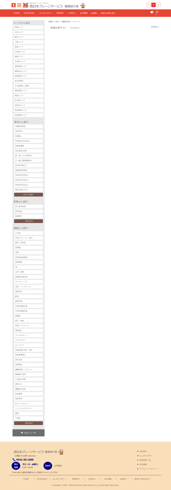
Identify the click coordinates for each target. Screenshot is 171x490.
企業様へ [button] (123, 479)
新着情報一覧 (145, 460)
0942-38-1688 (23, 459)
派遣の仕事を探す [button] (141, 479)
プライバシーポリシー (149, 469)
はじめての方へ (45, 13)
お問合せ (72, 13)
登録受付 (60, 13)
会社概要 (84, 13)
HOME (16, 13)
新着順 (154, 27)
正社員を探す (29, 13)
